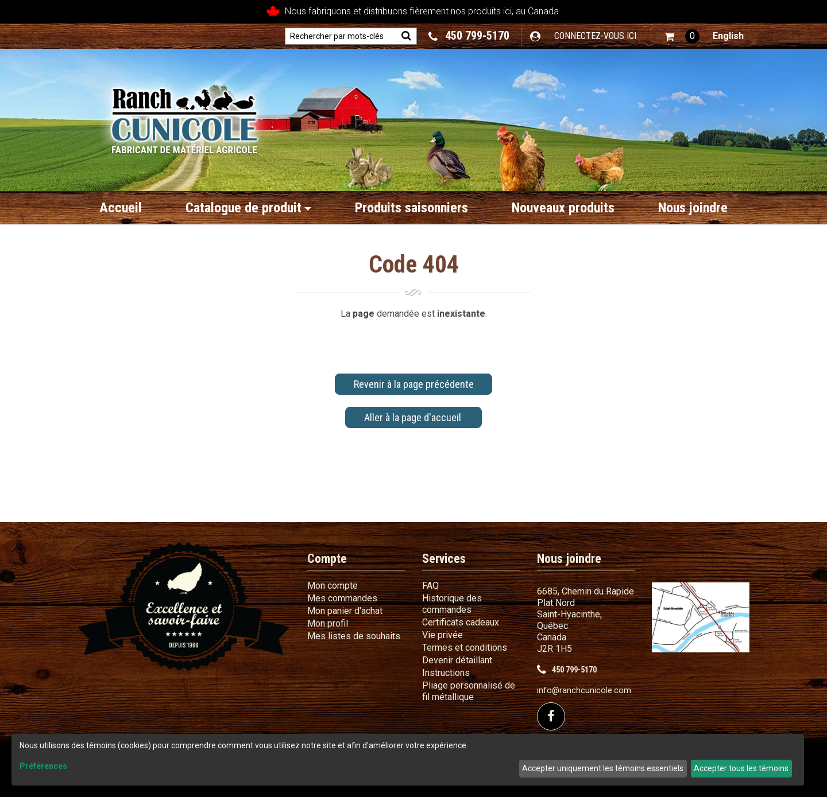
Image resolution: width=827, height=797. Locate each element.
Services (444, 558)
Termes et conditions (464, 647)
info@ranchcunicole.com (584, 690)
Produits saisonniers (411, 208)
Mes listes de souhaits (353, 636)
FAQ (430, 585)
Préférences (43, 766)
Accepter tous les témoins (741, 768)
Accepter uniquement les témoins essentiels (602, 768)
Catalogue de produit (248, 208)
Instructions (446, 672)
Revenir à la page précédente (414, 384)
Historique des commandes (452, 604)
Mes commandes (342, 598)
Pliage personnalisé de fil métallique (468, 691)
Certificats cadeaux (460, 622)
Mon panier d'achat (344, 610)
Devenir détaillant (457, 660)
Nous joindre (693, 208)
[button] (682, 36)
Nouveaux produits (563, 208)
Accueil (120, 208)
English (728, 35)
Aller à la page (413, 417)
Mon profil (327, 623)
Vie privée (442, 634)
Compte (327, 558)
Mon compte (332, 585)
